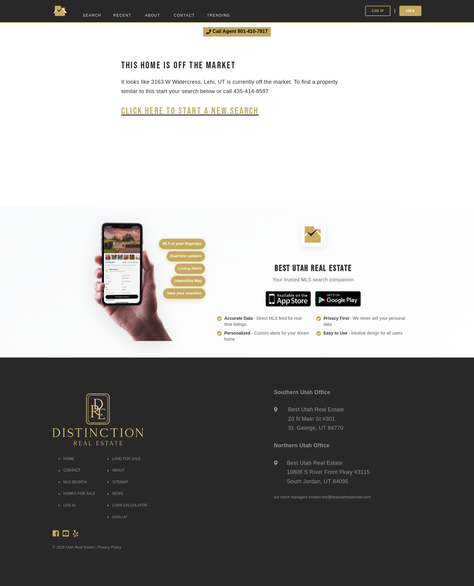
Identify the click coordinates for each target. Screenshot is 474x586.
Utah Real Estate (80, 547)
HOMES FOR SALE (77, 493)
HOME (66, 459)
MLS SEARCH (73, 482)
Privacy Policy (109, 547)
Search (92, 15)
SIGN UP (117, 517)
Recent (122, 15)
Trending (218, 15)
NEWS (115, 493)
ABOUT (116, 470)
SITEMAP (118, 482)
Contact (184, 15)
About (152, 15)
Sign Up (378, 10)
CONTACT (69, 470)
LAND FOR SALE (124, 459)
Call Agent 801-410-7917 (237, 31)
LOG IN (67, 505)
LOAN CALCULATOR (127, 505)
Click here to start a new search (189, 110)
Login (410, 10)
